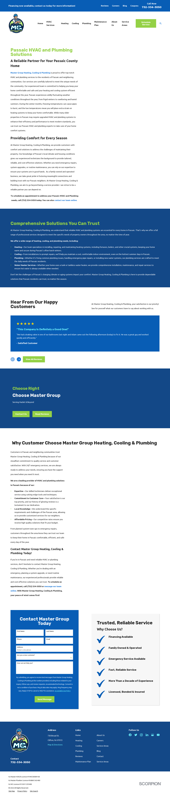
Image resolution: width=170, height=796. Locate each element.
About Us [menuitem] (114, 23)
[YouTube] (158, 735)
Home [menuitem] (40, 23)
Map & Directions (55, 745)
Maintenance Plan (83, 761)
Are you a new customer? (23, 655)
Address (18, 647)
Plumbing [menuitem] (86, 23)
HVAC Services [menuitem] (50, 23)
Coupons (134, 6)
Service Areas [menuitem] (125, 23)
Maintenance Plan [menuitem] (100, 23)
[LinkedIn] (147, 735)
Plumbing (79, 751)
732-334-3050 (151, 7)
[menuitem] (12, 791)
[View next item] (19, 359)
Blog (125, 6)
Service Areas (103, 746)
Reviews (105, 6)
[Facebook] (130, 735)
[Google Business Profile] (152, 735)
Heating (78, 740)
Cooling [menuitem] (75, 23)
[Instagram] (141, 735)
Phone (17, 639)
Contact (100, 756)
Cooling (78, 746)
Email (46, 639)
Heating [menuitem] (64, 23)
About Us (101, 735)
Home (78, 735)
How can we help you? (22, 663)
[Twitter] (135, 735)
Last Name (47, 631)
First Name (18, 631)
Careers (115, 6)
